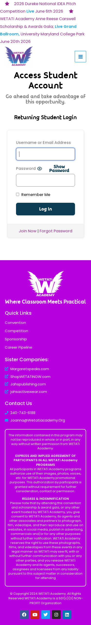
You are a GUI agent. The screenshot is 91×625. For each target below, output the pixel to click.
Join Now (27, 231)
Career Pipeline (18, 347)
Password (26, 168)
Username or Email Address (43, 142)
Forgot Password (56, 231)
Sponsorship (16, 339)
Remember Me (33, 194)
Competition (16, 330)
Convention (15, 322)
